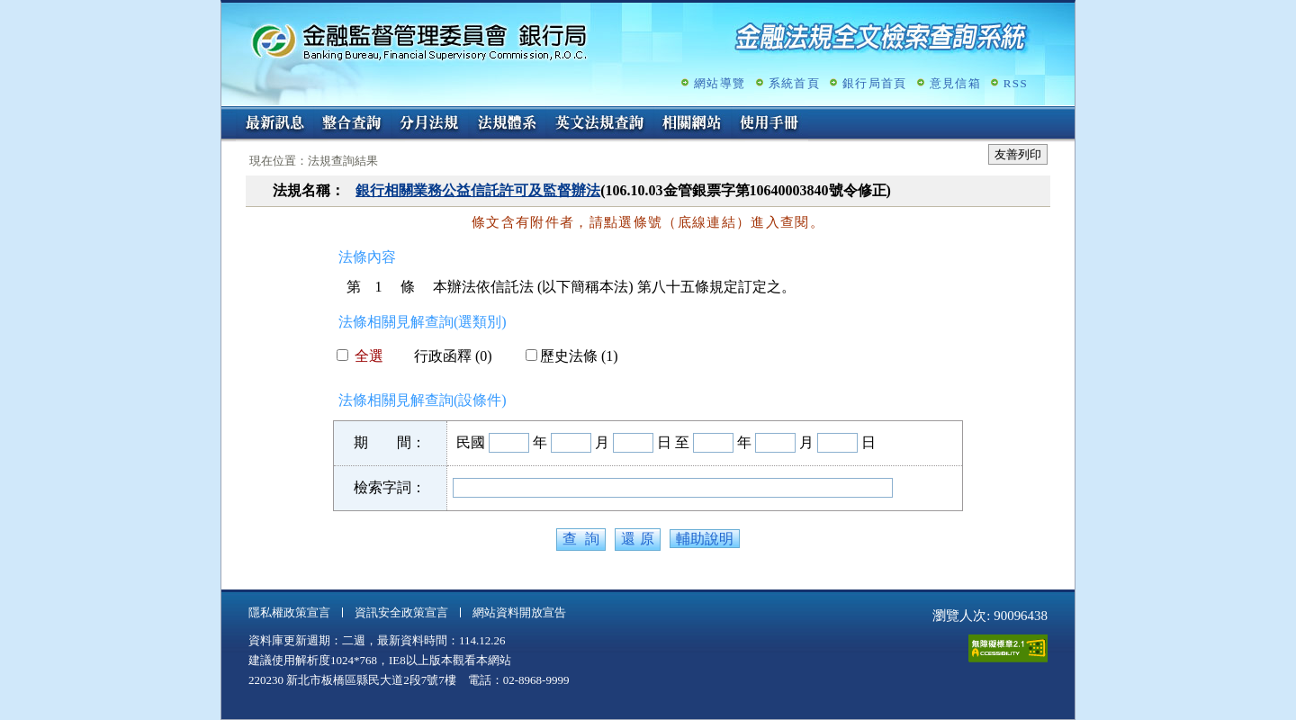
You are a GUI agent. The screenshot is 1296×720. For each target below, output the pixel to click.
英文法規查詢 (599, 124)
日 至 (673, 442)
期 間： (390, 442)
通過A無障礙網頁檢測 (1008, 648)
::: (227, 114)
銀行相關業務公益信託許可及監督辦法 (478, 190)
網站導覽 (719, 83)
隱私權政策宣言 (289, 612)
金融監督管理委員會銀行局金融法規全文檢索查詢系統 (419, 41)
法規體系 (506, 124)
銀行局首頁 (874, 83)
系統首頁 (794, 83)
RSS (1016, 83)
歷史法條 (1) (572, 356)
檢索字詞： (390, 487)
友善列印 (1017, 154)
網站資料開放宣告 (519, 612)
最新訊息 (274, 124)
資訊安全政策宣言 (401, 612)
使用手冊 (769, 124)
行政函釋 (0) (446, 356)
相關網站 (692, 124)
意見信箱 (955, 83)
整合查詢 (352, 124)
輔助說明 (705, 538)
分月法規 (429, 124)
